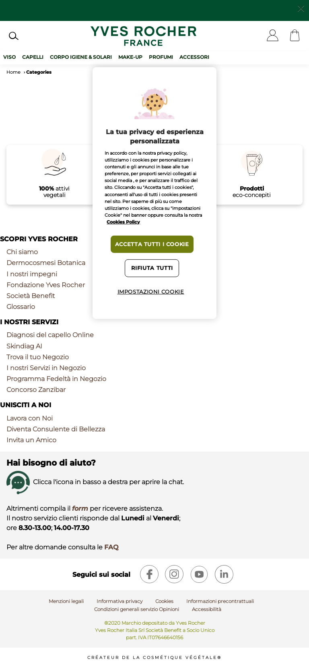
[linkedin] (224, 574)
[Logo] (143, 36)
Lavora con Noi (29, 418)
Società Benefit (30, 296)
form (80, 508)
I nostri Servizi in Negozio (46, 368)
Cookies (164, 601)
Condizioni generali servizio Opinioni (136, 609)
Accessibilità (206, 609)
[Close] (301, 7)
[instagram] (174, 574)
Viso (9, 57)
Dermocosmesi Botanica (45, 263)
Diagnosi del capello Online (50, 335)
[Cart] (295, 36)
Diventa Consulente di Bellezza (55, 429)
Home (13, 72)
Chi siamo (22, 252)
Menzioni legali (66, 601)
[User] (273, 36)
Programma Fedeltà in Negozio (56, 379)
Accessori (194, 57)
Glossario (20, 307)
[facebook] (149, 574)
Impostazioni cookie (150, 292)
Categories (39, 72)
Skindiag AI (24, 346)
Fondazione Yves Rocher (45, 285)
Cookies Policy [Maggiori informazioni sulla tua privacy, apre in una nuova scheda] (123, 222)
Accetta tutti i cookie (152, 244)
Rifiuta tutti (152, 268)
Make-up (130, 57)
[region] (154, 193)
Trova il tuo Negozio (37, 357)
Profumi (161, 57)
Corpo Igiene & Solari (81, 57)
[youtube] (199, 574)
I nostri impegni (31, 274)
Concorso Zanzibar (36, 390)
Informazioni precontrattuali (220, 601)
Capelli (32, 57)
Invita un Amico (31, 440)
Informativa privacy (119, 601)
